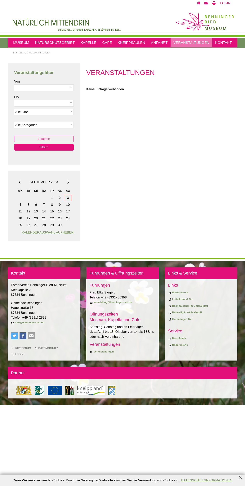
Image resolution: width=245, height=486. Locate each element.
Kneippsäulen (131, 43)
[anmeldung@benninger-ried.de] (111, 383)
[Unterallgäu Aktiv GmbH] (185, 393)
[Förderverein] (178, 373)
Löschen (44, 220)
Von (17, 162)
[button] (206, 3)
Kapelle (88, 43)
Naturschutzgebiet (55, 43)
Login (225, 3)
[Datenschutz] (46, 429)
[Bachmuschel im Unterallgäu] (188, 386)
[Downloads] (177, 419)
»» (63, 263)
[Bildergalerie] (178, 426)
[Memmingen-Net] (180, 400)
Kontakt (223, 43)
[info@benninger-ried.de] (27, 403)
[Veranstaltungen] (102, 432)
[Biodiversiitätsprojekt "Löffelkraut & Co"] (180, 380)
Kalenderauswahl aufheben (48, 313)
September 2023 (44, 263)
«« (24, 263)
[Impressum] (21, 429)
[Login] (17, 435)
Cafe (107, 43)
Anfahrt (159, 43)
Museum (21, 43)
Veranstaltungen (191, 43)
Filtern (43, 228)
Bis (16, 178)
